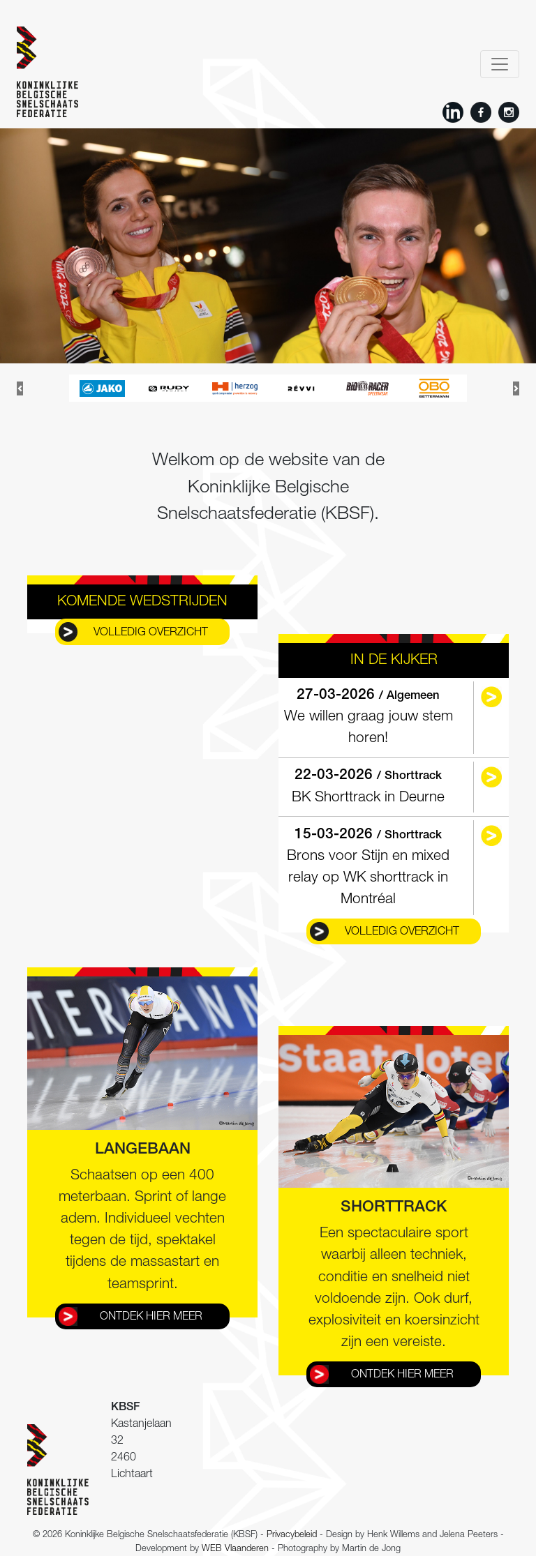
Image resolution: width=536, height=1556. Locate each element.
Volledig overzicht (151, 633)
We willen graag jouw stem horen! (368, 717)
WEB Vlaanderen (235, 1549)
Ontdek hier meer (151, 1317)
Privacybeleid (292, 1535)
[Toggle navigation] (499, 64)
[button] (20, 388)
